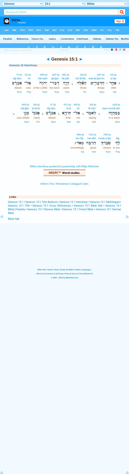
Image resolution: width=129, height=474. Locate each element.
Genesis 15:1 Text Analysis (41, 202)
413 (26, 75)
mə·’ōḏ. (80, 138)
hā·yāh (65, 78)
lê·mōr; (92, 108)
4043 (24, 105)
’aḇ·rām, (17, 78)
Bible (6, 50)
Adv (114, 92)
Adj (82, 152)
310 (112, 75)
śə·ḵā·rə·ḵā (104, 138)
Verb (67, 92)
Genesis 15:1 (15, 202)
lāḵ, (118, 138)
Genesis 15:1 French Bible (77, 209)
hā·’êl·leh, (81, 78)
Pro (85, 92)
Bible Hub (13, 218)
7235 (91, 134)
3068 (42, 75)
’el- (29, 78)
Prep (29, 92)
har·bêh (92, 138)
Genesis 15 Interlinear (23, 65)
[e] (115, 75)
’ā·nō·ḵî (35, 108)
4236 (115, 105)
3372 (65, 105)
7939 (105, 134)
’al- (78, 108)
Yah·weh (42, 78)
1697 (99, 75)
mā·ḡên (24, 108)
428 (81, 75)
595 (35, 105)
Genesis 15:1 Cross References (51, 205)
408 (75, 105)
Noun (101, 92)
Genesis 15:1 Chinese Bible (43, 209)
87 (18, 75)
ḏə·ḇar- (55, 78)
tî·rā (69, 108)
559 (91, 105)
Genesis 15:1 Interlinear (74, 202)
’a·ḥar (113, 78)
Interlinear (14, 50)
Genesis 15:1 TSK (19, 205)
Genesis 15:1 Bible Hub (88, 205)
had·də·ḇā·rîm (96, 78)
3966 (78, 134)
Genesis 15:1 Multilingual (105, 202)
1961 (64, 75)
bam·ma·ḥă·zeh (111, 108)
